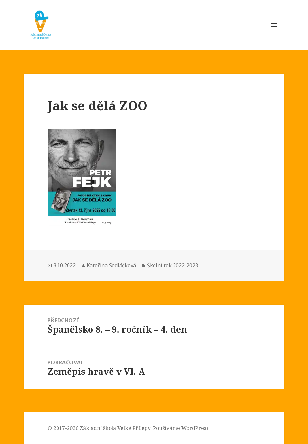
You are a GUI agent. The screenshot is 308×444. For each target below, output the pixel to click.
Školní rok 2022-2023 (172, 265)
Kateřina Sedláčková (111, 265)
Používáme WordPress (180, 428)
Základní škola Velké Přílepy (115, 428)
